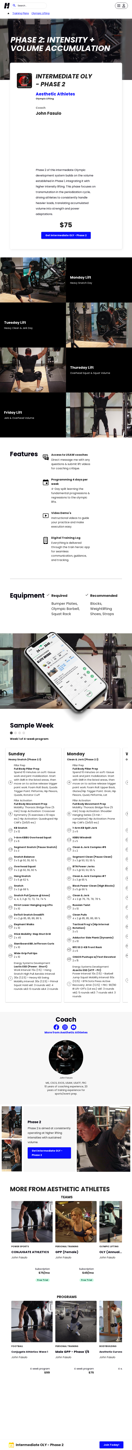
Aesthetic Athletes (55, 94)
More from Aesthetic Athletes (66, 1032)
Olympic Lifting (40, 13)
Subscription (42, 1269)
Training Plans (20, 13)
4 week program (40, 1368)
